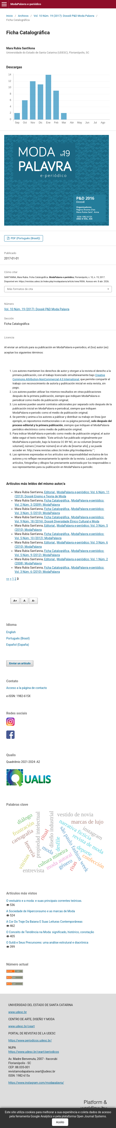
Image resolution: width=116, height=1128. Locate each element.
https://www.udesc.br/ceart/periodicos (33, 1051)
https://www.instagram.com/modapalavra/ (36, 1082)
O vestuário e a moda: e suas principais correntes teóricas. (44, 900)
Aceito (60, 1122)
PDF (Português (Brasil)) (25, 238)
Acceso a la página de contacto (26, 688)
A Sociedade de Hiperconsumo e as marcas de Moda (40, 911)
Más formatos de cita (20, 289)
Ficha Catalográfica (57, 500)
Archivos (23, 15)
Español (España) (17, 644)
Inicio (9, 15)
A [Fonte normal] (24, 600)
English (11, 632)
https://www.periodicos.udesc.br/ (30, 1040)
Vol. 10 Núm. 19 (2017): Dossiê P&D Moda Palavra (64, 15)
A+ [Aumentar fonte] (15, 600)
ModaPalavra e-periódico (25, 4)
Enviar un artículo (19, 663)
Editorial (49, 492)
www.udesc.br (17, 1012)
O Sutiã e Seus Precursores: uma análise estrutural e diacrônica (47, 942)
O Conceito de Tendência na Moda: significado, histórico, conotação (50, 932)
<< (7, 579)
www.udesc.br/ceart (21, 1026)
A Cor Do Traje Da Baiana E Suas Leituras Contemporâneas (44, 921)
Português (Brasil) (18, 638)
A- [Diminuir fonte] (33, 600)
